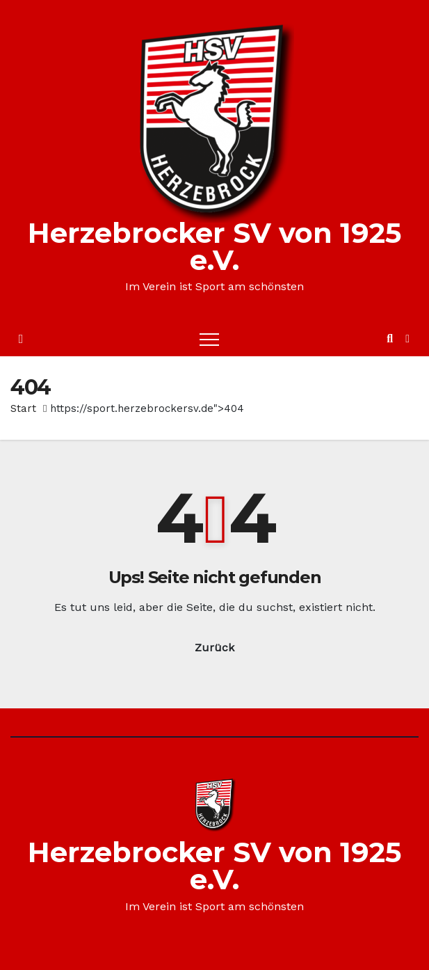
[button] (390, 338)
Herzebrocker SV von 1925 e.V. (214, 246)
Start (23, 408)
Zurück (214, 647)
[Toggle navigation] (209, 339)
